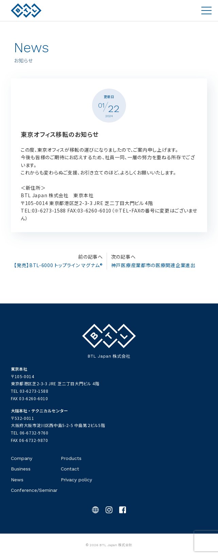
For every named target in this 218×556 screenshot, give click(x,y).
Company (21, 458)
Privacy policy (76, 479)
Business (21, 468)
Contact (70, 468)
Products (71, 458)
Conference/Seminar (34, 490)
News (17, 479)
